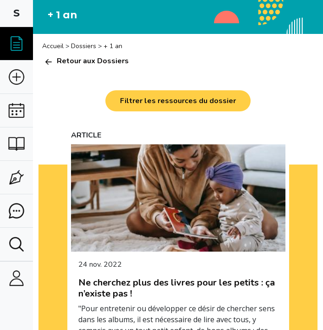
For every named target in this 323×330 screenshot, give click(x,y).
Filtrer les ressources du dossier (178, 101)
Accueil (54, 46)
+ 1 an (113, 46)
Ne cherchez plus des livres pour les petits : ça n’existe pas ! (176, 288)
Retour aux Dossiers (85, 61)
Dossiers (83, 46)
